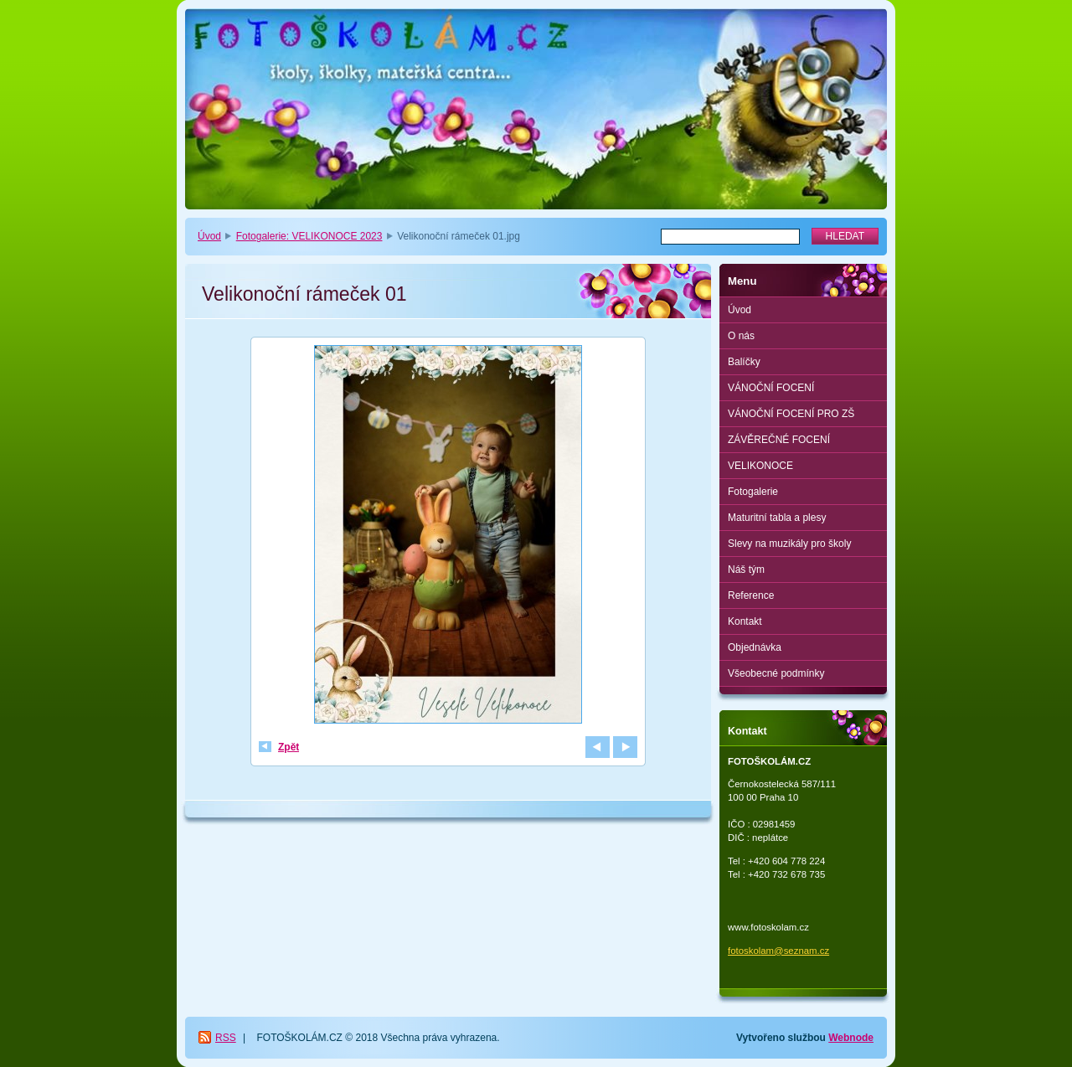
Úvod (209, 236)
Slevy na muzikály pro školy (789, 543)
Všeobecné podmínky (776, 673)
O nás (741, 336)
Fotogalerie (753, 491)
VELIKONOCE (760, 466)
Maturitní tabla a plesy (777, 517)
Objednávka (754, 647)
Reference (751, 595)
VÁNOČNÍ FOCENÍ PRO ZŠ (791, 414)
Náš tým (746, 569)
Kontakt (745, 621)
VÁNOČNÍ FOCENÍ (771, 388)
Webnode (851, 1038)
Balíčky (744, 362)
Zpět (288, 747)
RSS (225, 1038)
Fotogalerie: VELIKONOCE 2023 (309, 236)
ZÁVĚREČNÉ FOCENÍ (779, 440)
